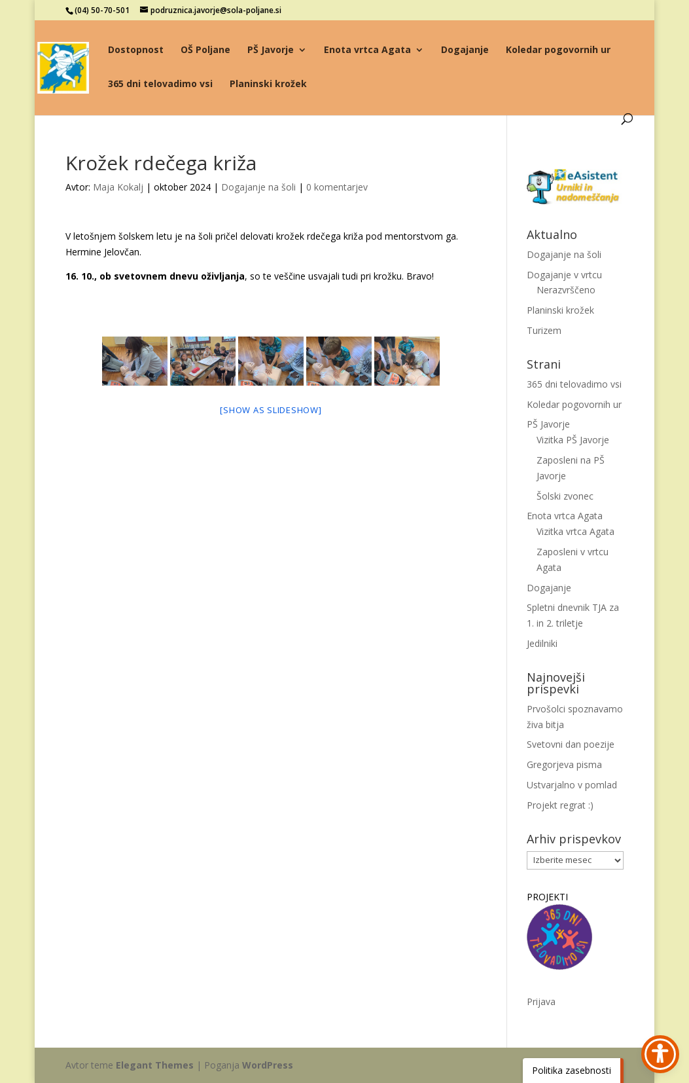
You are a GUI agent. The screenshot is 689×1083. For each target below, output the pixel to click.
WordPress (267, 1065)
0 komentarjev (337, 187)
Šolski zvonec (565, 496)
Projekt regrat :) (560, 805)
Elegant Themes (155, 1065)
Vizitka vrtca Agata (575, 531)
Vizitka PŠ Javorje (573, 439)
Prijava (541, 1001)
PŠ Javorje (270, 50)
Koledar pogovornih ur (558, 50)
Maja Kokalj (118, 187)
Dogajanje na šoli (258, 187)
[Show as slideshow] (270, 410)
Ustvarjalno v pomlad (572, 785)
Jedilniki (542, 643)
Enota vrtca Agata (367, 50)
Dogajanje (465, 50)
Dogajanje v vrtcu (564, 274)
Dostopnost (136, 50)
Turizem (544, 330)
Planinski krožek (268, 84)
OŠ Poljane (205, 50)
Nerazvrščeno (566, 290)
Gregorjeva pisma (564, 764)
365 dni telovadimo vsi (160, 84)
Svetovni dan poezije (570, 744)
